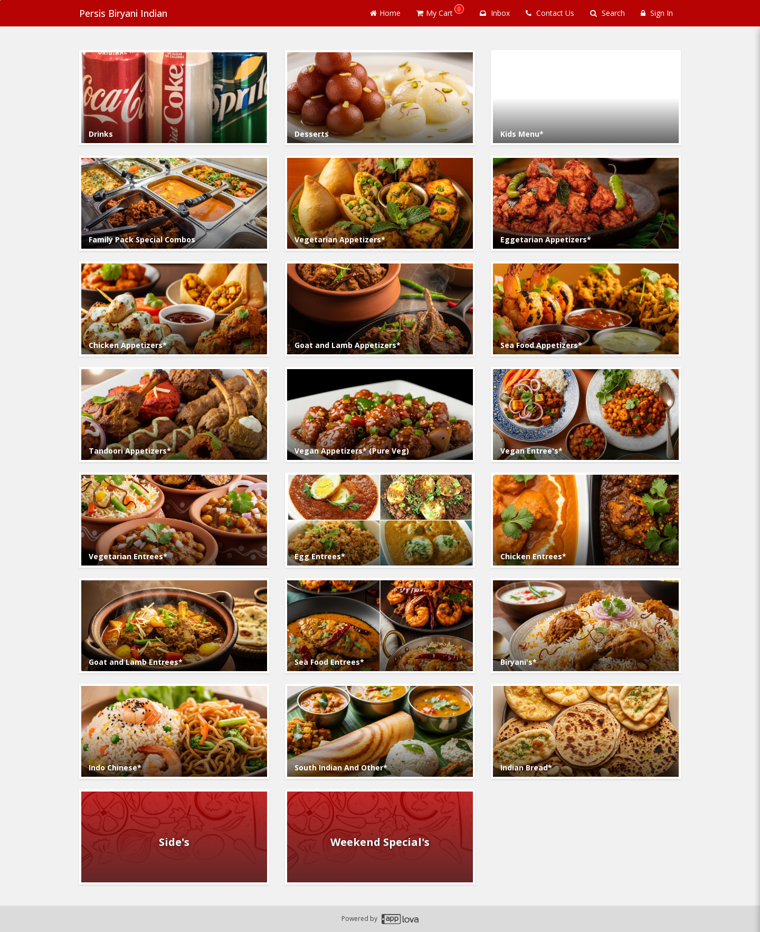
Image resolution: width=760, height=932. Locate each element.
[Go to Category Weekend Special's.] (380, 836)
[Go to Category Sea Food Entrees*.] (380, 625)
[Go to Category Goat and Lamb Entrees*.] (174, 625)
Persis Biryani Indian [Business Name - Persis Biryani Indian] (123, 13)
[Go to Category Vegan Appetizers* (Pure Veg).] (380, 414)
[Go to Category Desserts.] (380, 97)
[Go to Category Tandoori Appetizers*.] (174, 414)
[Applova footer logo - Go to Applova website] (400, 919)
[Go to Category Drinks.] (174, 97)
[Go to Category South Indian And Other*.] (380, 731)
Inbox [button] (495, 13)
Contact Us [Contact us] (550, 13)
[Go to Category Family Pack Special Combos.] (174, 203)
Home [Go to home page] (385, 13)
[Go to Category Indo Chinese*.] (174, 731)
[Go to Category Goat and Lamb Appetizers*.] (380, 308)
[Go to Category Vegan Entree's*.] (586, 414)
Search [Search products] (607, 13)
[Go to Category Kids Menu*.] (586, 97)
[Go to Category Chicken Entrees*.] (586, 520)
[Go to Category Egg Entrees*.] (380, 520)
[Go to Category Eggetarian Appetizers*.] (586, 203)
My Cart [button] (440, 11)
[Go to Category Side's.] (174, 836)
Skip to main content (0, 0)
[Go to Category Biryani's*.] (586, 625)
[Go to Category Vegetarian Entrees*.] (174, 520)
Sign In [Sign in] (657, 13)
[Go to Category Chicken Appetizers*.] (174, 308)
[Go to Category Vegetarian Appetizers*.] (380, 203)
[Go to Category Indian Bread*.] (586, 731)
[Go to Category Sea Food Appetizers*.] (586, 308)
